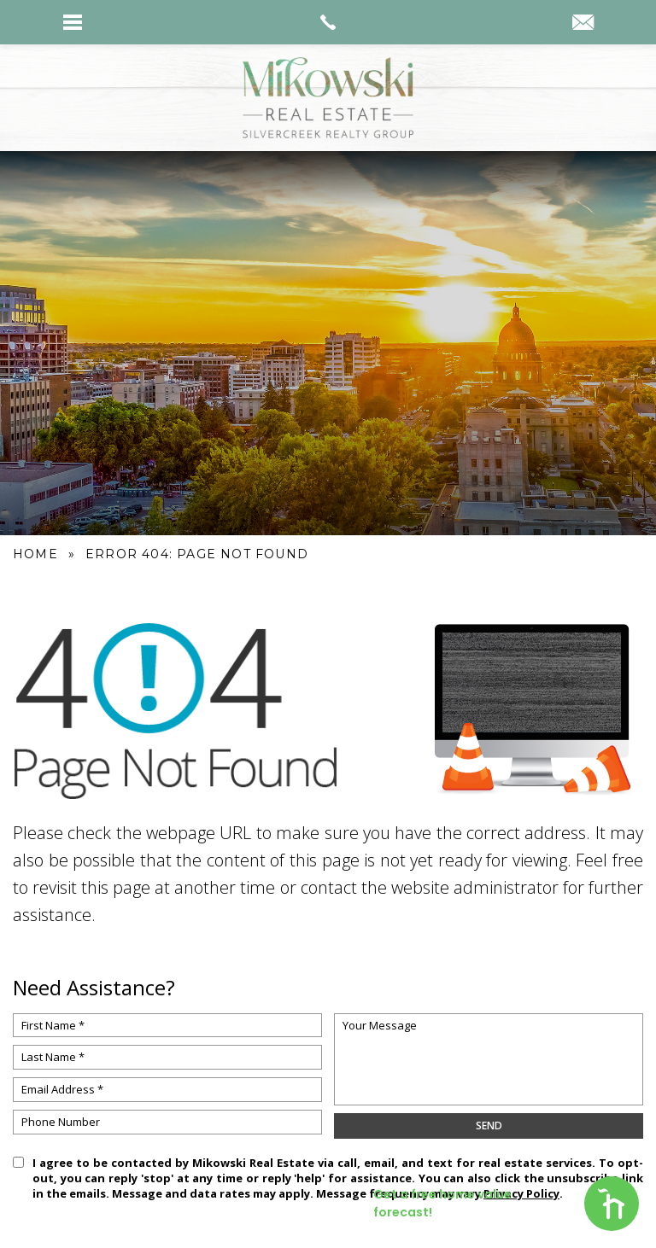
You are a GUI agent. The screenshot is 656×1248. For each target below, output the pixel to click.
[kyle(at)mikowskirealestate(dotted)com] (583, 24)
